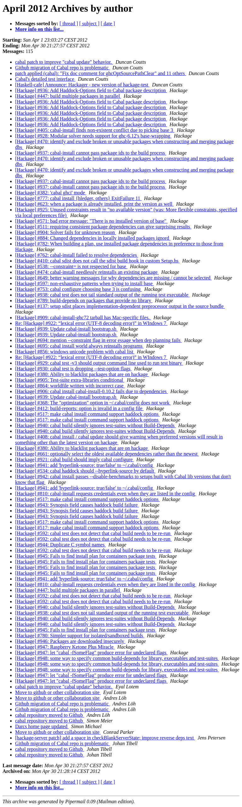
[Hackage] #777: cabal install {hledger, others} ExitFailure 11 (78, 198)
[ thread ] (69, 23)
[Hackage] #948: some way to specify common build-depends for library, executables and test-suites (117, 658)
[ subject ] (89, 23)
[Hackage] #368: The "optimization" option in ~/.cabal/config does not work (93, 402)
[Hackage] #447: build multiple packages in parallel (68, 96)
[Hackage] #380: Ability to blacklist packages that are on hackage (82, 374)
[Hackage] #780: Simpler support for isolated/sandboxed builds (79, 635)
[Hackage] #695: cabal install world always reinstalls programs (79, 346)
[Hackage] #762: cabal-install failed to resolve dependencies (76, 255)
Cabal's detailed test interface (45, 79)
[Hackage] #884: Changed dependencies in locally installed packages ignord (92, 238)
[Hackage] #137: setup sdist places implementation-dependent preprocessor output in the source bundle (120, 306)
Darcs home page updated (42, 726)
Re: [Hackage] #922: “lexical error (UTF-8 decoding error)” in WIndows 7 (91, 323)
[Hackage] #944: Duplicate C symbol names (60, 544)
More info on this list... (39, 29)
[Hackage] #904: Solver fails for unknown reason (65, 232)
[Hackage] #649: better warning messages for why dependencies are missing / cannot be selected (113, 277)
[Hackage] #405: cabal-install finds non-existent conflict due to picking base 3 (94, 130)
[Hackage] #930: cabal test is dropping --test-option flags (73, 368)
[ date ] (108, 23)
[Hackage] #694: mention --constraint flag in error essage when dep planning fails (98, 340)
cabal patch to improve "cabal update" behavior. (64, 62)
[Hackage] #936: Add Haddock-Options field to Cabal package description (91, 90)
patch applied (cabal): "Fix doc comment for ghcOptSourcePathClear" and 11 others (100, 73)
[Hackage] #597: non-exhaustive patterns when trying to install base (84, 283)
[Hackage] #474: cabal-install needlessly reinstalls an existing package (87, 272)
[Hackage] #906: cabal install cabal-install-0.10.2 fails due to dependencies (91, 391)
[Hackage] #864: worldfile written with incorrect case (70, 385)
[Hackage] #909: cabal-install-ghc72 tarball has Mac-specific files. (83, 317)
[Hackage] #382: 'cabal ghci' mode (50, 192)
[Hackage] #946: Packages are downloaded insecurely (70, 641)
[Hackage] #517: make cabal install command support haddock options (87, 414)
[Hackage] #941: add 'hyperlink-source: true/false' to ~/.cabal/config (84, 465)
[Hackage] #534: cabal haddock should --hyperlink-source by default (85, 471)
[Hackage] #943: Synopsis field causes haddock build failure (77, 505)
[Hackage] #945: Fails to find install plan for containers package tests (85, 556)
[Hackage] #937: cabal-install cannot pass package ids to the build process (90, 153)
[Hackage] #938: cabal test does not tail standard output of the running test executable (102, 294)
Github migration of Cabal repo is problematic (62, 67)
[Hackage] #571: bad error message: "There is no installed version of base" (91, 221)
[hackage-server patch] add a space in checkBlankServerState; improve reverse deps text (105, 737)
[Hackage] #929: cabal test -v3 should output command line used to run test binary (99, 363)
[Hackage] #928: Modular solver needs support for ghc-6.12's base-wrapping (93, 135)
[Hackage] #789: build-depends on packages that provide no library (84, 300)
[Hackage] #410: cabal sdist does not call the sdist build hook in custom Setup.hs (97, 260)
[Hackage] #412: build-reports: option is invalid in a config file (79, 408)
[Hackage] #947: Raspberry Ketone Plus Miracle (65, 647)
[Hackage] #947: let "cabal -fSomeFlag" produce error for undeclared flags (91, 652)
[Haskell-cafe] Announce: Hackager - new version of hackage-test (82, 84)
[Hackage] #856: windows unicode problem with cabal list (75, 351)
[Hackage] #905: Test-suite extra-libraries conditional (69, 380)
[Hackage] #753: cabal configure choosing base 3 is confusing (78, 289)
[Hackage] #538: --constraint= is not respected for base (71, 266)
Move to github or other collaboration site (58, 692)
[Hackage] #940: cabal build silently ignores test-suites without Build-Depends (95, 425)
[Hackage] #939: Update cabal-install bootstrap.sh (66, 329)
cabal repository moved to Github (49, 715)
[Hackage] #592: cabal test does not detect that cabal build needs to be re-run (93, 533)
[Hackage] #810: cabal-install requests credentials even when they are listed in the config (105, 493)
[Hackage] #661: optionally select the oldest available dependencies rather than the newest (107, 454)
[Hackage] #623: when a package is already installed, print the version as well (94, 204)
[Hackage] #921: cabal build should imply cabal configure (74, 459)
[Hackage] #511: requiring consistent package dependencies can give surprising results (103, 226)
